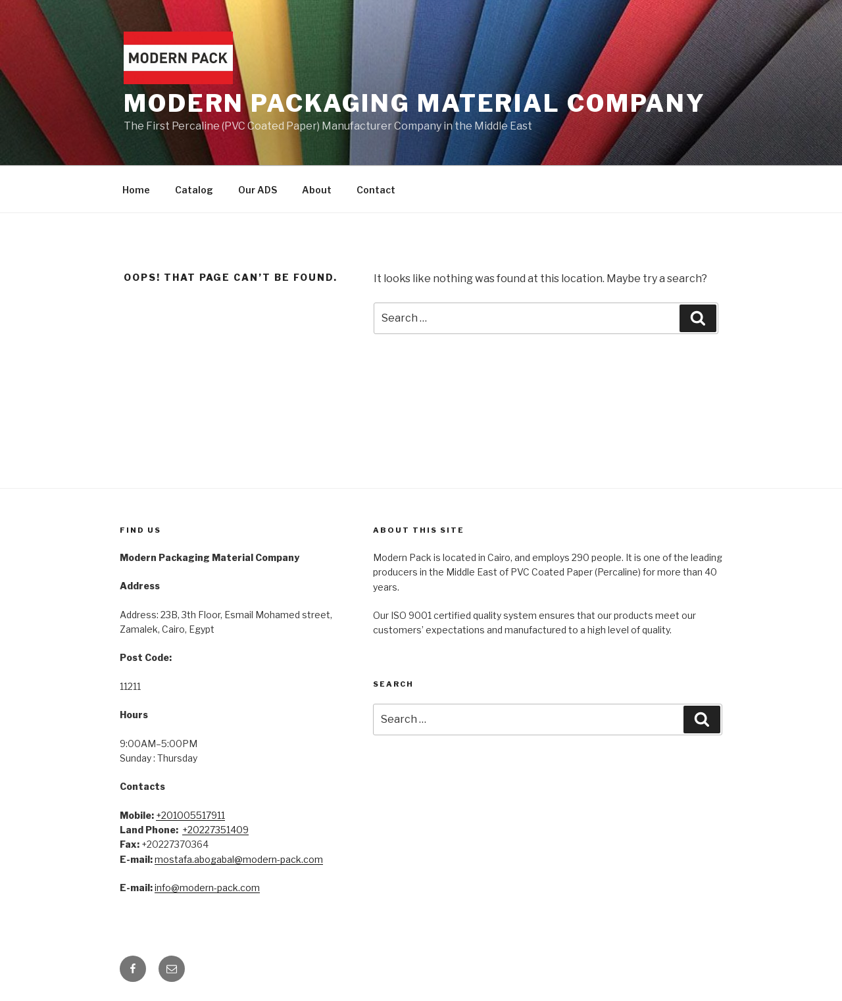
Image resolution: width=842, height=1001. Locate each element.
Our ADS (257, 189)
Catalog (194, 189)
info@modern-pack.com (207, 887)
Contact (376, 189)
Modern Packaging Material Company (415, 103)
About (317, 189)
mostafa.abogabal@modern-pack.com (239, 859)
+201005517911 (190, 815)
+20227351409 (215, 829)
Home (136, 189)
